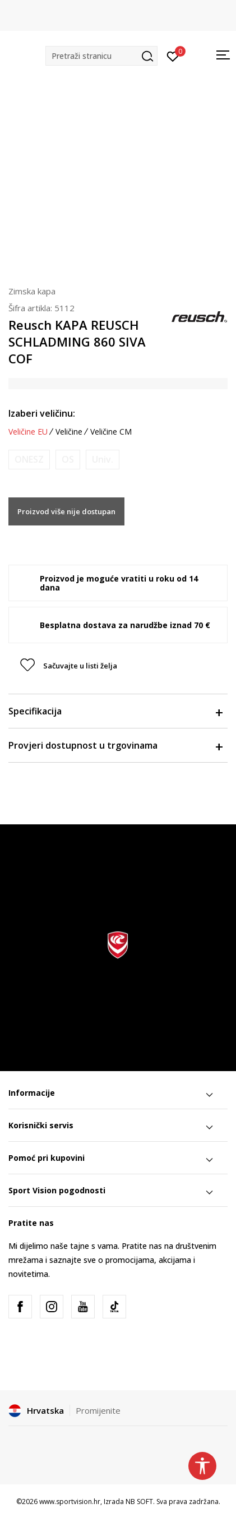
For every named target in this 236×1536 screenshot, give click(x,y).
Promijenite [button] (98, 1410)
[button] (101, 56)
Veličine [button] (68, 431)
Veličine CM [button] (111, 431)
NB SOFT (139, 1501)
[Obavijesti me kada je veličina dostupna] (29, 459)
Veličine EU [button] (28, 431)
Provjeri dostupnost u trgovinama (115, 745)
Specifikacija (115, 711)
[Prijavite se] (173, 55)
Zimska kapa (31, 291)
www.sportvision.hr (69, 1501)
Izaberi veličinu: (41, 413)
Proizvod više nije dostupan (66, 511)
